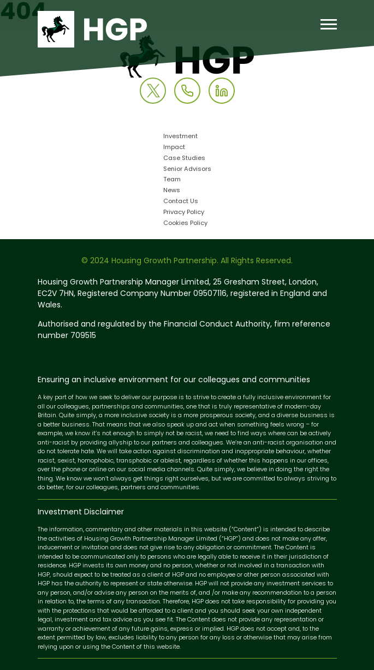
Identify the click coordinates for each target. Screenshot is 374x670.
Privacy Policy (183, 213)
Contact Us (180, 202)
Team (172, 180)
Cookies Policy (185, 224)
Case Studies (184, 159)
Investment (180, 137)
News (171, 191)
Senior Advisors (187, 170)
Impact (174, 148)
